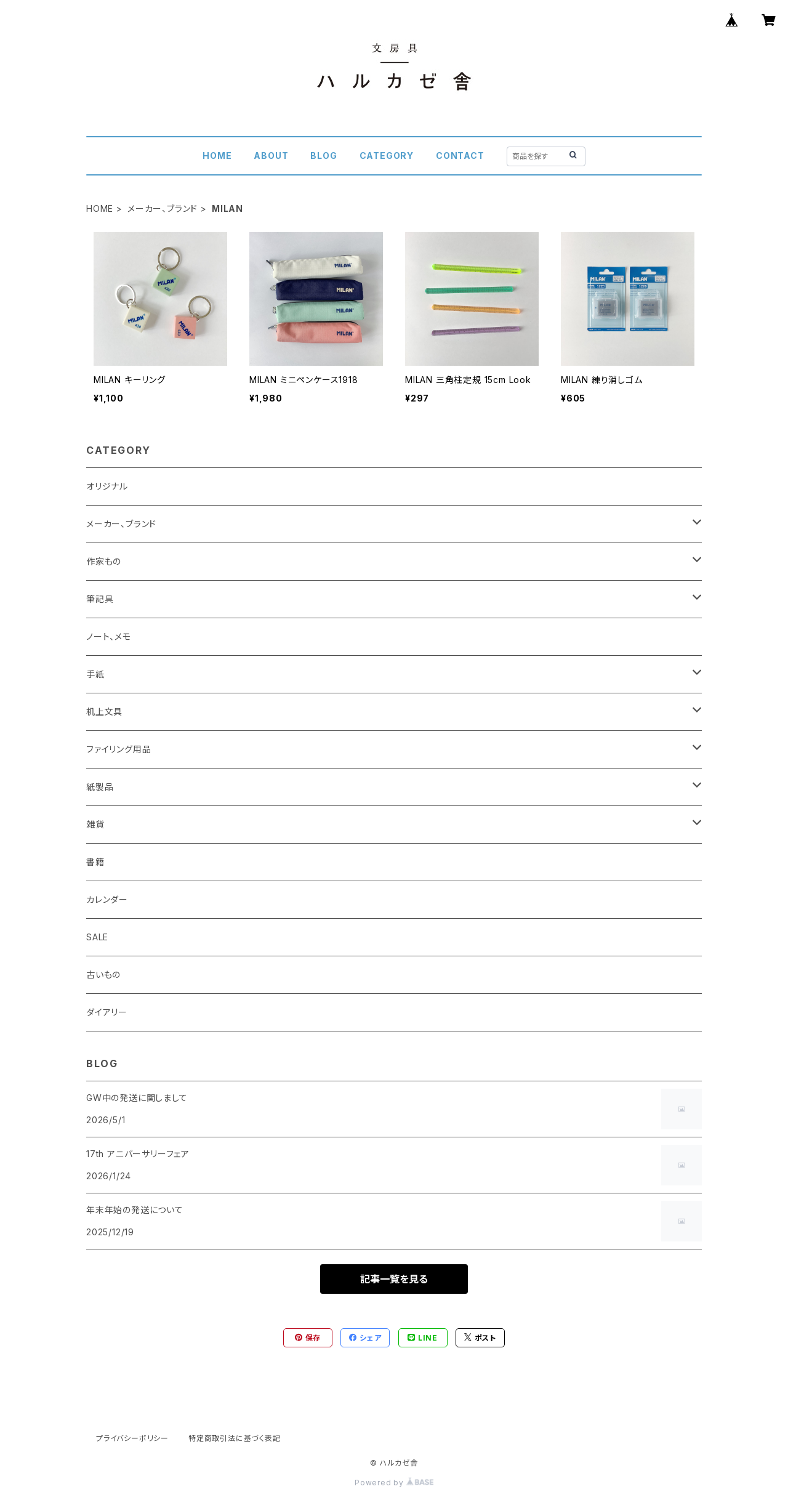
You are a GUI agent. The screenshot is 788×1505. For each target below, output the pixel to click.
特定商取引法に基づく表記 (234, 1438)
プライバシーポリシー (132, 1438)
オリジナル (107, 486)
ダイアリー (106, 1012)
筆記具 (99, 599)
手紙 (95, 674)
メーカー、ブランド (162, 208)
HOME (217, 155)
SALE (97, 937)
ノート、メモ (108, 636)
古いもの (103, 974)
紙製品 (99, 786)
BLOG (323, 155)
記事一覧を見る (394, 1279)
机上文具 (104, 711)
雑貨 (95, 824)
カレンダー (107, 899)
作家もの (103, 561)
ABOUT (271, 155)
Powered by (394, 1482)
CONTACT (460, 155)
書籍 (95, 862)
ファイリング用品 (118, 749)
